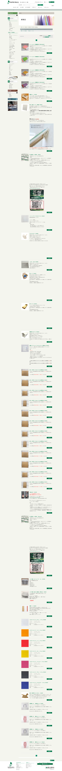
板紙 (9, 29)
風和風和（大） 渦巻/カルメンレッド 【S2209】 (37, 716)
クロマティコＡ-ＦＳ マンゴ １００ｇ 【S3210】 (38, 630)
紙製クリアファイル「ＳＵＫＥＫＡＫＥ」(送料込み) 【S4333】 (39, 345)
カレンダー (10, 70)
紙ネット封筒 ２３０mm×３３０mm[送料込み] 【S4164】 (38, 410)
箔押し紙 (10, 36)
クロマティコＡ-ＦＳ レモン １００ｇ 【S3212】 (38, 651)
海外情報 (10, 95)
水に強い (10, 83)
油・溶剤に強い (11, 84)
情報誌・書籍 (11, 47)
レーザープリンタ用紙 (12, 51)
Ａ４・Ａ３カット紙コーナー (13, 39)
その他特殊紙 (11, 28)
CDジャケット (11, 69)
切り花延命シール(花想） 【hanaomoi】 (36, 516)
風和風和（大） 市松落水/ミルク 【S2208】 (36, 703)
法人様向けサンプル (11, 58)
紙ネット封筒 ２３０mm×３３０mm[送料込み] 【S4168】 (38, 451)
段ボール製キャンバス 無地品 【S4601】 (36, 104)
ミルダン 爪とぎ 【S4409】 (34, 261)
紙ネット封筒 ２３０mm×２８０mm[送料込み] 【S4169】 (38, 461)
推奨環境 (27, 767)
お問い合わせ (17, 769)
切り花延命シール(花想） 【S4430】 (35, 154)
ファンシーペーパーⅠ (12, 27)
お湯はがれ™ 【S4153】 (33, 492)
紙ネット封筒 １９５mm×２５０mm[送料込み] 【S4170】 (38, 471)
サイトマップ (17, 768)
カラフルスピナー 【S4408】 (34, 233)
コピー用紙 (10, 38)
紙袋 (9, 71)
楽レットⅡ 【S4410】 (33, 273)
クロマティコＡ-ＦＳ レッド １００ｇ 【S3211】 (38, 640)
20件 (43, 35)
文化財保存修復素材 (11, 46)
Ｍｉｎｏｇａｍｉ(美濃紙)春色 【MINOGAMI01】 (37, 44)
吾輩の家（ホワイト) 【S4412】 (34, 331)
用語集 (10, 94)
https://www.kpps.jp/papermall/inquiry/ (35, 188)
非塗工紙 (10, 25)
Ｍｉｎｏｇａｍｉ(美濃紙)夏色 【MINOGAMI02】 (37, 56)
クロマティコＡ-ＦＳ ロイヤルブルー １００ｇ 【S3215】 (39, 682)
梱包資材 (10, 37)
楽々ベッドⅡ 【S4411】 (33, 303)
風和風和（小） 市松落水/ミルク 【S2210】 (36, 729)
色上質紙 (10, 26)
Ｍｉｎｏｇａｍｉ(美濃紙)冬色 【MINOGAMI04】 (37, 82)
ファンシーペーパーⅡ (12, 40)
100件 (49, 35)
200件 (51, 35)
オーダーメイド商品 (11, 48)
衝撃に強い (10, 85)
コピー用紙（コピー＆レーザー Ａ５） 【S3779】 (37, 579)
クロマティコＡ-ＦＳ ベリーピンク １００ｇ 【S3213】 (39, 661)
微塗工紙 (10, 24)
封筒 (9, 68)
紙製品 (10, 57)
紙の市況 (10, 96)
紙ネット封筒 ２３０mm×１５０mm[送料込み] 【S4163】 (38, 400)
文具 (9, 50)
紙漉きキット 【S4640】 (33, 94)
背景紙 (10, 73)
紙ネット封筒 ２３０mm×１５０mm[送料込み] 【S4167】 (38, 441)
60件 (47, 35)
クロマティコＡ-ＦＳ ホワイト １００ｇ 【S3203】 (38, 619)
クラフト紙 (10, 30)
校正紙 (10, 72)
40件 (45, 35)
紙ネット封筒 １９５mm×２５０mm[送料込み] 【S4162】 (38, 390)
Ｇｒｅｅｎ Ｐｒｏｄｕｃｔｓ (13, 35)
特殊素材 (10, 49)
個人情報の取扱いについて (19, 767)
